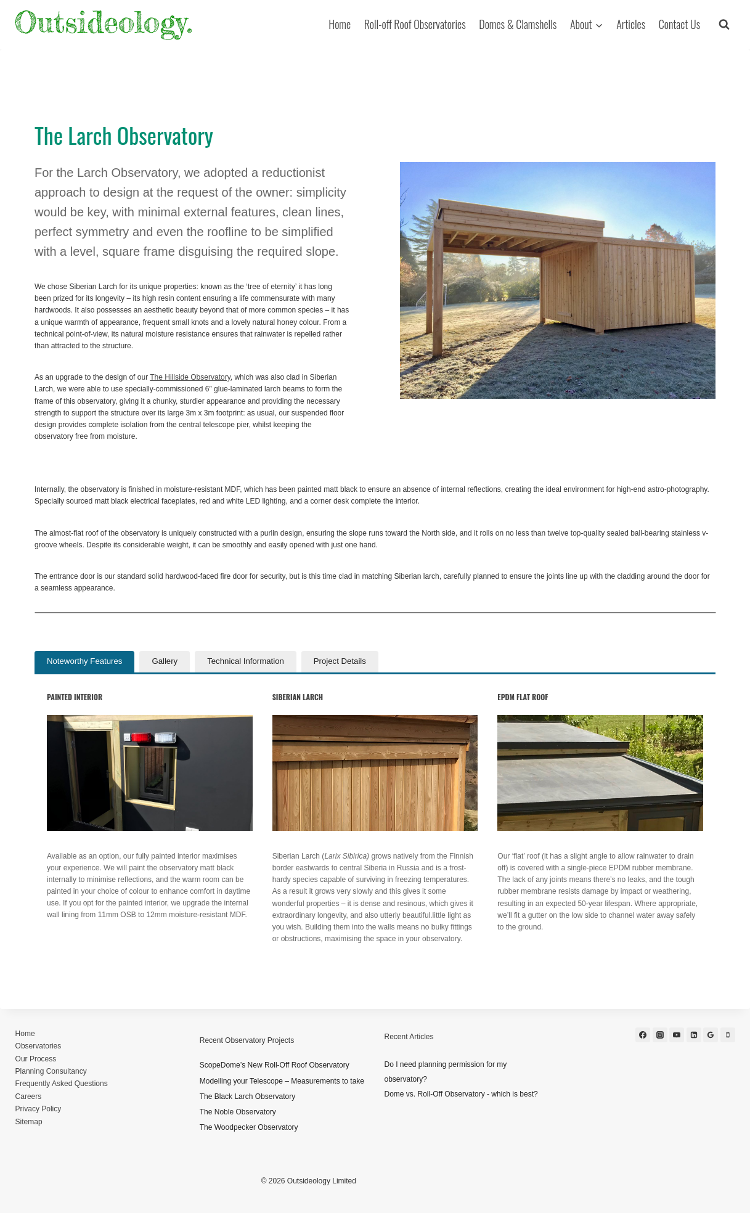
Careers (28, 1096)
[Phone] (727, 1034)
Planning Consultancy (51, 1071)
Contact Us (679, 24)
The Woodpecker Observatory (249, 1127)
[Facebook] (642, 1034)
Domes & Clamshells (517, 24)
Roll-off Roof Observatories (415, 24)
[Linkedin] (694, 1034)
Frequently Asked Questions (61, 1083)
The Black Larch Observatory (247, 1096)
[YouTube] (676, 1034)
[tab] (84, 661)
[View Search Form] (724, 25)
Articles (630, 24)
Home (339, 24)
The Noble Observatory (238, 1112)
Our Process (36, 1059)
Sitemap (29, 1121)
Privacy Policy (38, 1109)
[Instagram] (660, 1034)
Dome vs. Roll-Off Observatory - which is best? (461, 1094)
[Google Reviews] (710, 1034)
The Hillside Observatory (190, 377)
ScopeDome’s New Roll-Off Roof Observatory (274, 1065)
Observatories (38, 1046)
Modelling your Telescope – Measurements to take (282, 1081)
